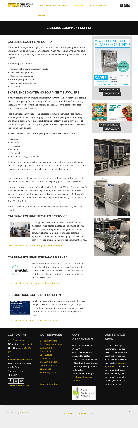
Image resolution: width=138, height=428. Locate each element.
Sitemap (68, 413)
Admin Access (86, 413)
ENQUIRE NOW (112, 94)
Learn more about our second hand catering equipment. (34, 321)
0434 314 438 (25, 344)
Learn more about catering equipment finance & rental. (34, 283)
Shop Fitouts (46, 355)
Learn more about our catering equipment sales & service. (35, 245)
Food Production (47, 358)
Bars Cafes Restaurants (51, 344)
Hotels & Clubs (47, 351)
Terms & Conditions (49, 384)
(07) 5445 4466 (17, 340)
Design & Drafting (48, 341)
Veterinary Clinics (48, 372)
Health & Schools (48, 348)
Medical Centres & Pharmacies (49, 367)
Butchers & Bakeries (49, 362)
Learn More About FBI (17, 385)
